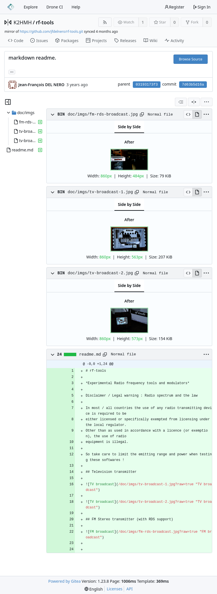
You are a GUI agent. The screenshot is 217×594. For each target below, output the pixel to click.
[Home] (11, 7)
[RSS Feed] (105, 22)
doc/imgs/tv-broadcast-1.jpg (100, 192)
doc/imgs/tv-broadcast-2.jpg (100, 273)
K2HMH (23, 22)
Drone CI (54, 7)
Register (174, 7)
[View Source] (188, 114)
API (129, 588)
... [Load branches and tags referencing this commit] (12, 71)
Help (75, 7)
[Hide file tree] (8, 102)
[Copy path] (142, 114)
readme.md (90, 354)
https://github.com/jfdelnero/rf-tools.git (51, 31)
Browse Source (190, 59)
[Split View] (194, 102)
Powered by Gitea (64, 581)
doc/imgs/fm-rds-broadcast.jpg (103, 114)
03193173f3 (147, 84)
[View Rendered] (196, 114)
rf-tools (45, 22)
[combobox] (181, 102)
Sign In (202, 7)
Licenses (115, 588)
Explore (31, 7)
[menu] (206, 102)
